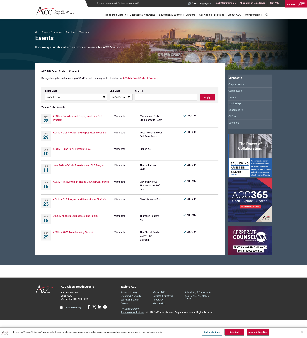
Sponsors (233, 122)
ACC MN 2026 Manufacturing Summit (73, 232)
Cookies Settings (211, 332)
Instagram (105, 307)
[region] (153, 332)
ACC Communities (225, 3)
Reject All (234, 332)
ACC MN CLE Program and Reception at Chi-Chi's (79, 199)
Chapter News (236, 84)
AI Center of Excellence (252, 3)
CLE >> (232, 116)
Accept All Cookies (257, 332)
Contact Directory (72, 308)
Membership (251, 14)
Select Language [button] (200, 3)
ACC (45, 289)
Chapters (70, 32)
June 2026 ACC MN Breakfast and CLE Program (79, 165)
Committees (235, 90)
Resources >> (235, 109)
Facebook (88, 307)
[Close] (302, 332)
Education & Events (165, 14)
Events (232, 97)
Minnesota (84, 32)
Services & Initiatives (209, 14)
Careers (187, 14)
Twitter (94, 307)
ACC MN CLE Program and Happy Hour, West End (79, 132)
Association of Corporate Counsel (56, 11)
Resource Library (108, 14)
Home (36, 32)
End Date (115, 91)
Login (291, 3)
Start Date (51, 91)
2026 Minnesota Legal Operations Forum (75, 216)
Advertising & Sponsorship (198, 292)
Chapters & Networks (136, 14)
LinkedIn (99, 307)
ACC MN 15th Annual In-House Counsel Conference (81, 182)
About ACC (233, 14)
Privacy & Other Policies (132, 312)
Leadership (234, 103)
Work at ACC (159, 292)
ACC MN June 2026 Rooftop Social (72, 149)
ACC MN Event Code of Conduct (140, 78)
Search (139, 91)
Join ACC (274, 3)
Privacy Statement (130, 309)
